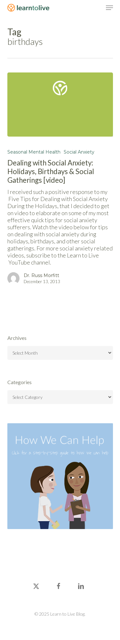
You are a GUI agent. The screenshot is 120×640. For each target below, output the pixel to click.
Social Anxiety (79, 152)
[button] (109, 7)
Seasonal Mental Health (33, 152)
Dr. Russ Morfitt (41, 275)
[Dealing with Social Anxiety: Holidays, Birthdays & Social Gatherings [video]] (60, 104)
